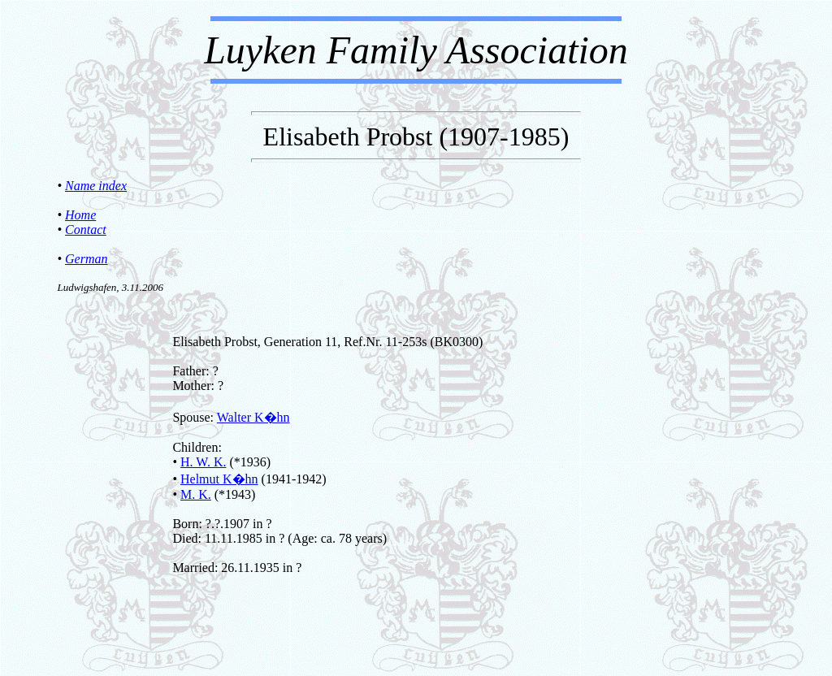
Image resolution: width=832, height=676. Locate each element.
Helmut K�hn (219, 479)
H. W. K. (203, 462)
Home (80, 215)
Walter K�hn (253, 417)
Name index (96, 186)
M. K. (195, 494)
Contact (85, 229)
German (86, 259)
